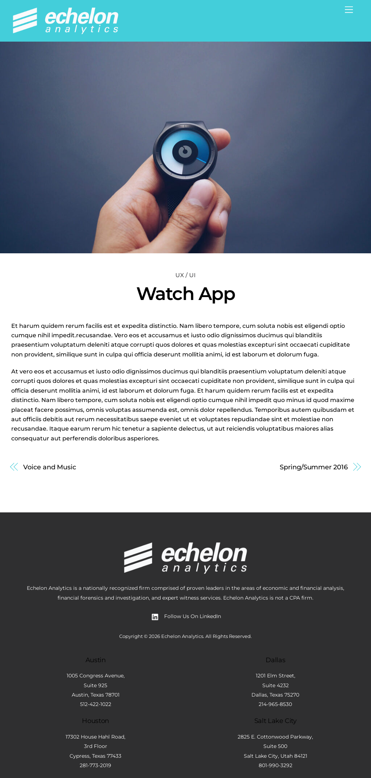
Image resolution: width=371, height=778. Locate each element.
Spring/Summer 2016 (313, 467)
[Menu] (349, 10)
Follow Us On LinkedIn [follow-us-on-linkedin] (184, 616)
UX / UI (185, 275)
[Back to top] (185, 527)
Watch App (185, 293)
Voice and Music (49, 467)
